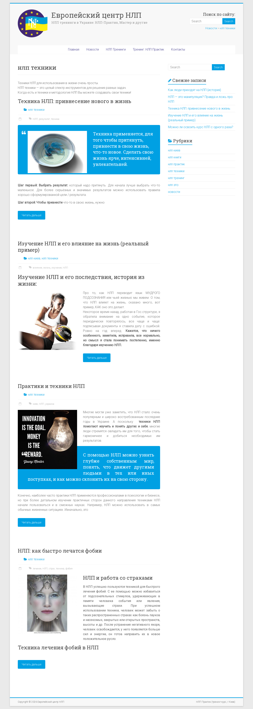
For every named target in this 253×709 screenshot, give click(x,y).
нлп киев (34, 258)
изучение (57, 267)
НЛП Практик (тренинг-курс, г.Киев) (215, 702)
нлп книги (174, 157)
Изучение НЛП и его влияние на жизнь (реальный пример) (83, 246)
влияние (37, 267)
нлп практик (176, 164)
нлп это (173, 185)
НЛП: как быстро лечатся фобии (60, 550)
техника (55, 119)
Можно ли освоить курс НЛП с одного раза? (200, 127)
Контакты (178, 49)
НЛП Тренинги (116, 49)
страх (52, 568)
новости (174, 192)
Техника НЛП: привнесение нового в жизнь (74, 101)
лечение (37, 568)
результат (44, 119)
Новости (211, 28)
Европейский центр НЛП (96, 15)
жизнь (46, 267)
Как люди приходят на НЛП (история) (194, 90)
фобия (69, 568)
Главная (73, 49)
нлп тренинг (176, 178)
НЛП (35, 119)
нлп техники (227, 28)
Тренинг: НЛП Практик (148, 49)
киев (35, 404)
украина (49, 404)
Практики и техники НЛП (51, 386)
